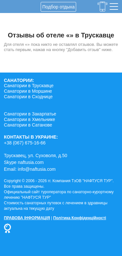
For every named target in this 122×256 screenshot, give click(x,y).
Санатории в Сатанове (28, 125)
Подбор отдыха (58, 6)
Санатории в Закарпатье (30, 113)
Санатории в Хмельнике (29, 119)
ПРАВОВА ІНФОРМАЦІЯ (27, 218)
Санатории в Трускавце (29, 85)
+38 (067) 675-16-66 (25, 142)
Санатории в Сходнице (28, 96)
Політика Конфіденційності (79, 218)
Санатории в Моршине (28, 91)
